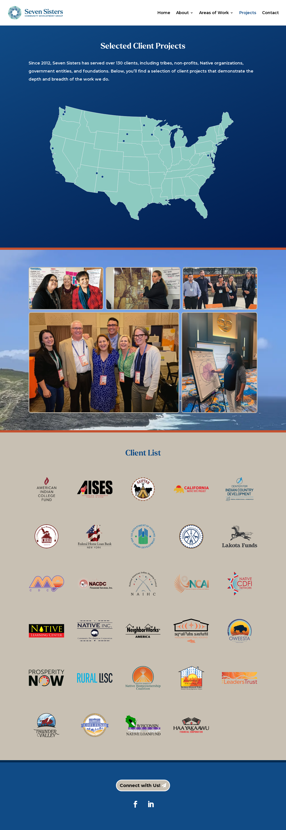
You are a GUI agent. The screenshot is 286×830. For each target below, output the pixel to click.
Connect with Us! (140, 785)
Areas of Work (214, 13)
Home (163, 13)
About (182, 13)
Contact (270, 13)
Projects (247, 13)
